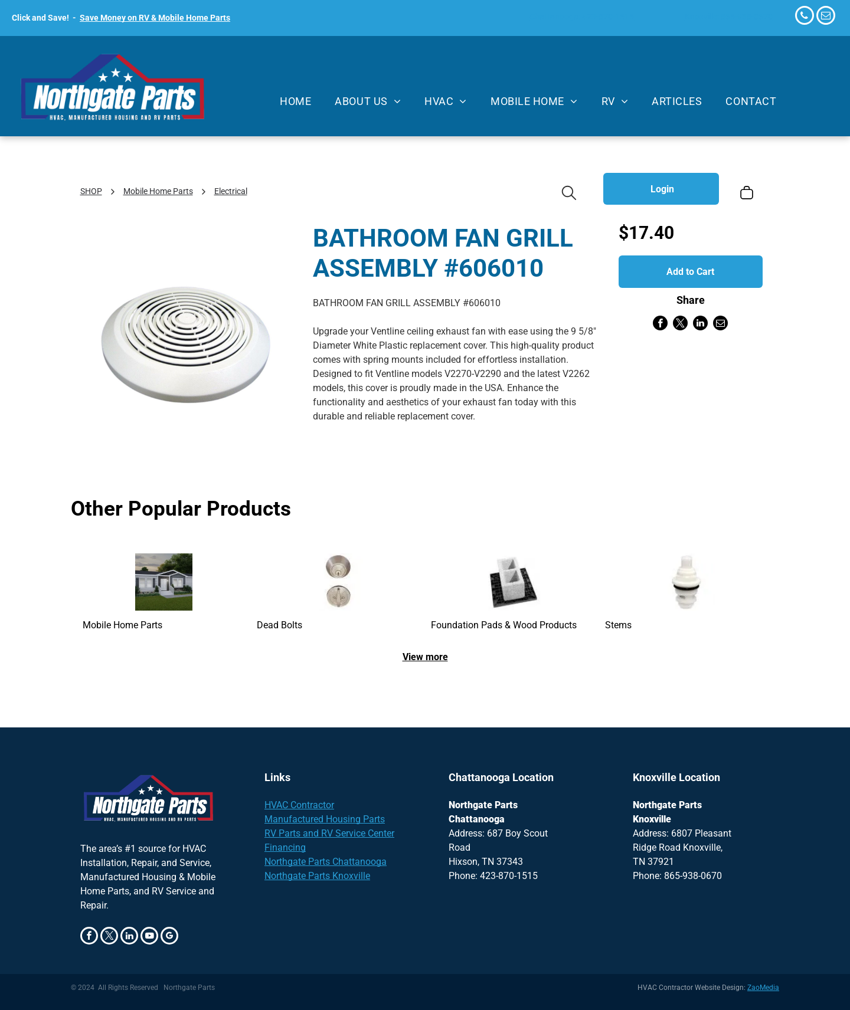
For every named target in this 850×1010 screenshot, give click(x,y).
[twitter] (109, 937)
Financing (285, 847)
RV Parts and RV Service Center (329, 833)
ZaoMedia (763, 987)
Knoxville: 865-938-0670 (729, 16)
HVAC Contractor (299, 805)
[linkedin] (129, 937)
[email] (825, 17)
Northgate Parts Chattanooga (325, 861)
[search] (569, 194)
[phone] (804, 17)
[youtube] (149, 937)
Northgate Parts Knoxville (317, 875)
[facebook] (89, 937)
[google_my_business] (169, 937)
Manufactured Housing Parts (324, 819)
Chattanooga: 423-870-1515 (581, 16)
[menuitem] (295, 101)
